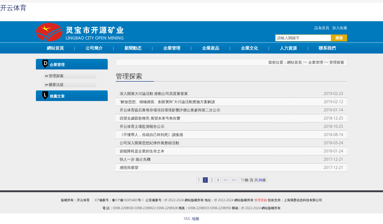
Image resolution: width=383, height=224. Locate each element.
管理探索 (56, 75)
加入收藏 (339, 27)
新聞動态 (132, 48)
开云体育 (13, 7)
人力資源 (288, 48)
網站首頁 (55, 48)
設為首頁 (321, 27)
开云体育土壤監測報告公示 (142, 126)
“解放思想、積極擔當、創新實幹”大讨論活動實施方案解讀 (167, 101)
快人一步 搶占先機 (135, 159)
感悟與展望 (129, 167)
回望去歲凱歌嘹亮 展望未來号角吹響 (150, 118)
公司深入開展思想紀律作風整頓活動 (149, 142)
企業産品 (210, 48)
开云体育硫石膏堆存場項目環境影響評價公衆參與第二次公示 (170, 109)
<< (225, 179)
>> (234, 179)
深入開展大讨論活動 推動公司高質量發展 (154, 93)
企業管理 (171, 48)
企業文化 (249, 48)
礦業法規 (56, 84)
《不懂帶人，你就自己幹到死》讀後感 (151, 134)
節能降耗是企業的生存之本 (142, 150)
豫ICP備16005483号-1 (128, 200)
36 (260, 179)
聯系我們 (327, 48)
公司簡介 (94, 48)
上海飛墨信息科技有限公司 (303, 200)
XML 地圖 (191, 218)
